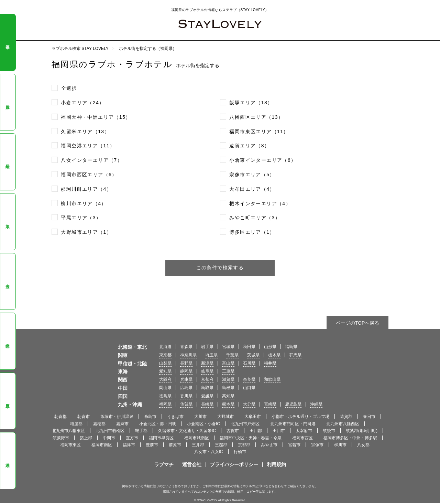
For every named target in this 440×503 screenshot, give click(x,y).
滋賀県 (228, 379)
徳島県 (165, 396)
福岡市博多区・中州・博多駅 (350, 438)
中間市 (109, 438)
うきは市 (175, 416)
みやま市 (269, 444)
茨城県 (253, 355)
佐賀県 (7, 102)
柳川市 (340, 444)
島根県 (228, 387)
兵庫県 (186, 379)
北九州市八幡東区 (68, 430)
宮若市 (294, 444)
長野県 (186, 363)
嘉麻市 (122, 423)
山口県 (249, 387)
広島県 (186, 387)
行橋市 (240, 451)
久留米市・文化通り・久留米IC (187, 430)
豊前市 (152, 444)
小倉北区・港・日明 (157, 423)
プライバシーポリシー (234, 464)
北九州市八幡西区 (342, 423)
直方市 (132, 438)
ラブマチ (164, 464)
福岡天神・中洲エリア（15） (96, 117)
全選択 (69, 88)
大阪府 (165, 379)
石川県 (249, 363)
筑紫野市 (61, 438)
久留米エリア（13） (85, 131)
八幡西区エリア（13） (256, 117)
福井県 (270, 363)
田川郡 (256, 430)
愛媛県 (207, 396)
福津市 (129, 444)
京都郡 (244, 444)
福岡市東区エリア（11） (258, 131)
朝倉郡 (60, 416)
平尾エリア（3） (81, 217)
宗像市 (317, 444)
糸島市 (150, 416)
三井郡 (198, 444)
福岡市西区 (302, 438)
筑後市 (329, 430)
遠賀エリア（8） (249, 145)
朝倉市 (83, 416)
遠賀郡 (346, 416)
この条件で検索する (220, 267)
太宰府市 (304, 430)
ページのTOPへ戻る (358, 323)
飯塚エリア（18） (251, 102)
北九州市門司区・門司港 (293, 423)
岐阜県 (207, 371)
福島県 (291, 346)
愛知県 (165, 371)
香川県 (186, 396)
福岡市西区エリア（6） (89, 174)
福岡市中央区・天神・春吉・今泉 (251, 438)
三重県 (228, 371)
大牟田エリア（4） (252, 189)
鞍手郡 (141, 430)
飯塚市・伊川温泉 (116, 416)
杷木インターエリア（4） (260, 203)
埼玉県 (211, 355)
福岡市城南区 (196, 438)
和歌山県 (272, 379)
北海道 (165, 346)
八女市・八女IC (208, 451)
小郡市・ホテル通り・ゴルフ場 (300, 416)
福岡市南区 (101, 444)
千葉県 (232, 355)
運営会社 (191, 464)
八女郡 (363, 444)
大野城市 (225, 416)
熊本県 (7, 221)
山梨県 (165, 363)
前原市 (175, 444)
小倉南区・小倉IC (203, 423)
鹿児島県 (7, 401)
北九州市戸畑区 (245, 423)
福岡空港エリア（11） (88, 145)
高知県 (228, 396)
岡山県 (165, 387)
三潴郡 (221, 444)
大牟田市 (252, 416)
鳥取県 (207, 387)
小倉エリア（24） (82, 102)
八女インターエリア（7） (91, 160)
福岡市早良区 (161, 438)
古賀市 (233, 430)
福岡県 (7, 42)
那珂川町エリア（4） (86, 189)
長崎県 (7, 162)
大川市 (200, 416)
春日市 (369, 416)
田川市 (279, 430)
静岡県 (186, 371)
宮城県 (228, 346)
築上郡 (86, 438)
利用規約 (276, 464)
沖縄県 (7, 460)
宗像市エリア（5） (252, 174)
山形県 (270, 346)
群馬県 (295, 355)
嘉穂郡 (99, 423)
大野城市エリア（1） (86, 232)
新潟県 (207, 363)
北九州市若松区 (110, 430)
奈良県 (249, 379)
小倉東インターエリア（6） (262, 160)
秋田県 (249, 346)
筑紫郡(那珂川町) (361, 430)
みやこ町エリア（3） (254, 217)
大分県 (7, 281)
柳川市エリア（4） (83, 203)
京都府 (207, 379)
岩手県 (207, 346)
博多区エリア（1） (252, 232)
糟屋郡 (76, 423)
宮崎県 (7, 341)
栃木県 (274, 355)
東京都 (165, 355)
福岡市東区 (70, 444)
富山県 (228, 363)
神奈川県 (188, 355)
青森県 (186, 346)
